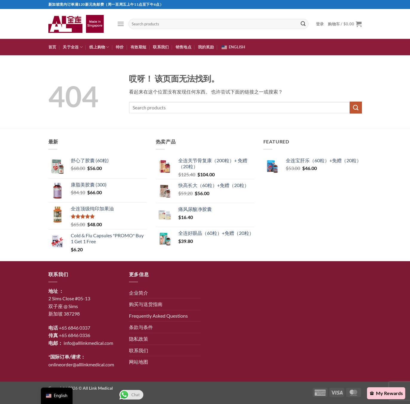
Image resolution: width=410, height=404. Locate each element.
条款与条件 (141, 327)
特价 (120, 47)
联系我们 (161, 47)
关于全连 (72, 47)
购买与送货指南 (145, 304)
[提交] (303, 24)
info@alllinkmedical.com (88, 343)
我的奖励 (206, 47)
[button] (120, 23)
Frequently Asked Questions (158, 316)
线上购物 (99, 47)
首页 (52, 47)
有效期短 (138, 47)
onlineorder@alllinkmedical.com (81, 364)
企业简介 (138, 293)
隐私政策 (138, 339)
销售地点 (183, 47)
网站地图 (138, 362)
